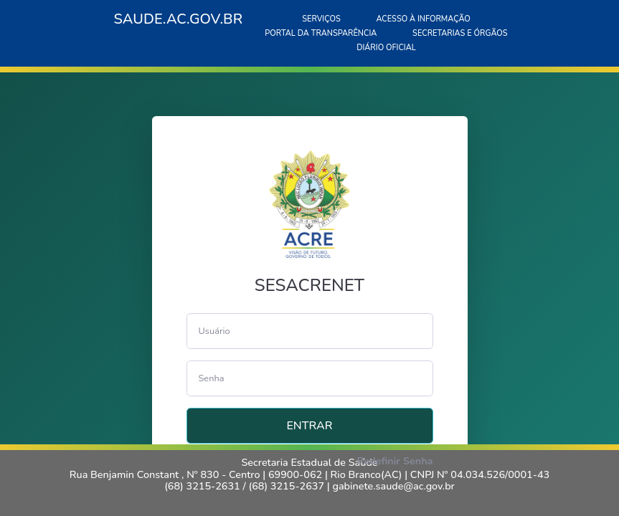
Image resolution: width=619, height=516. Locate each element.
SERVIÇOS (321, 19)
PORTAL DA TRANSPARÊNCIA (321, 33)
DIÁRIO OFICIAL (386, 47)
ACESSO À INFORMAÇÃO (423, 19)
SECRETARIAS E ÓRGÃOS (460, 33)
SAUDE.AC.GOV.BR (178, 19)
